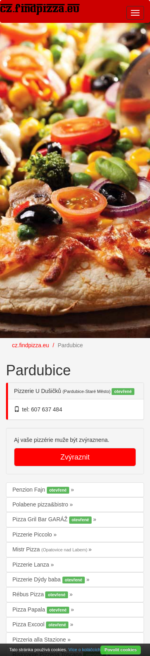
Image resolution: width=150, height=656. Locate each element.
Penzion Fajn (41, 490)
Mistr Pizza (50, 549)
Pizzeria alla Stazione (40, 639)
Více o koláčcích (84, 649)
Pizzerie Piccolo (33, 534)
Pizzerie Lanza (31, 564)
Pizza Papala (41, 609)
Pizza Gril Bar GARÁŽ (52, 519)
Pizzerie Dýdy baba (49, 579)
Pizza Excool (41, 624)
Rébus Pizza (41, 594)
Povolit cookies (120, 649)
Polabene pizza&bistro (41, 504)
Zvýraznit (75, 457)
